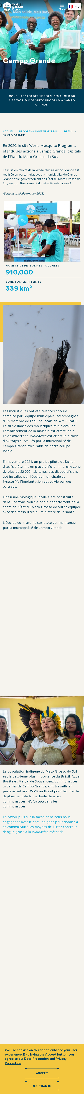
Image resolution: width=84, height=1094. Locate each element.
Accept (42, 1073)
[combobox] (74, 6)
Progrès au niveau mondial (39, 131)
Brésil (68, 131)
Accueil (8, 131)
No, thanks (42, 1086)
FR (73, 6)
